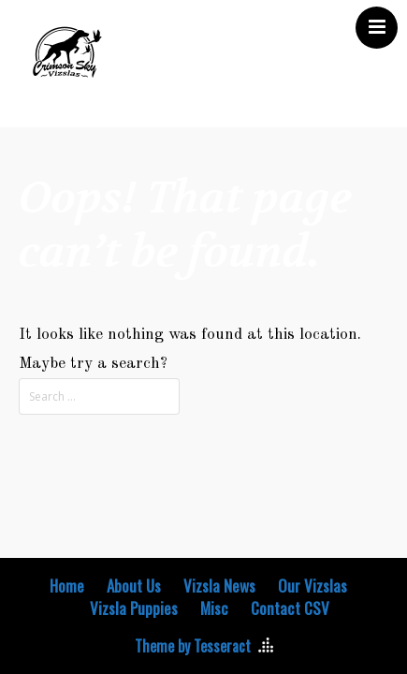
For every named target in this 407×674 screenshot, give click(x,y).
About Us (134, 586)
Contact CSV (290, 608)
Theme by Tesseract (193, 646)
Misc (214, 608)
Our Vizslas (312, 586)
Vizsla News (219, 586)
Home (67, 586)
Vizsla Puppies (134, 608)
